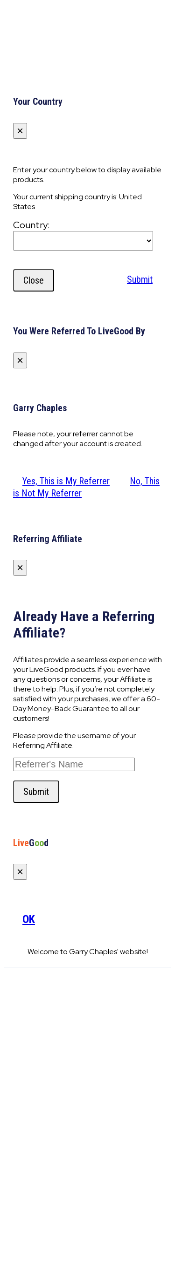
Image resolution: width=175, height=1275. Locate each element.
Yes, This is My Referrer (66, 481)
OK (28, 919)
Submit (140, 279)
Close (33, 280)
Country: (31, 225)
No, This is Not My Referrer (86, 487)
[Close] (20, 131)
